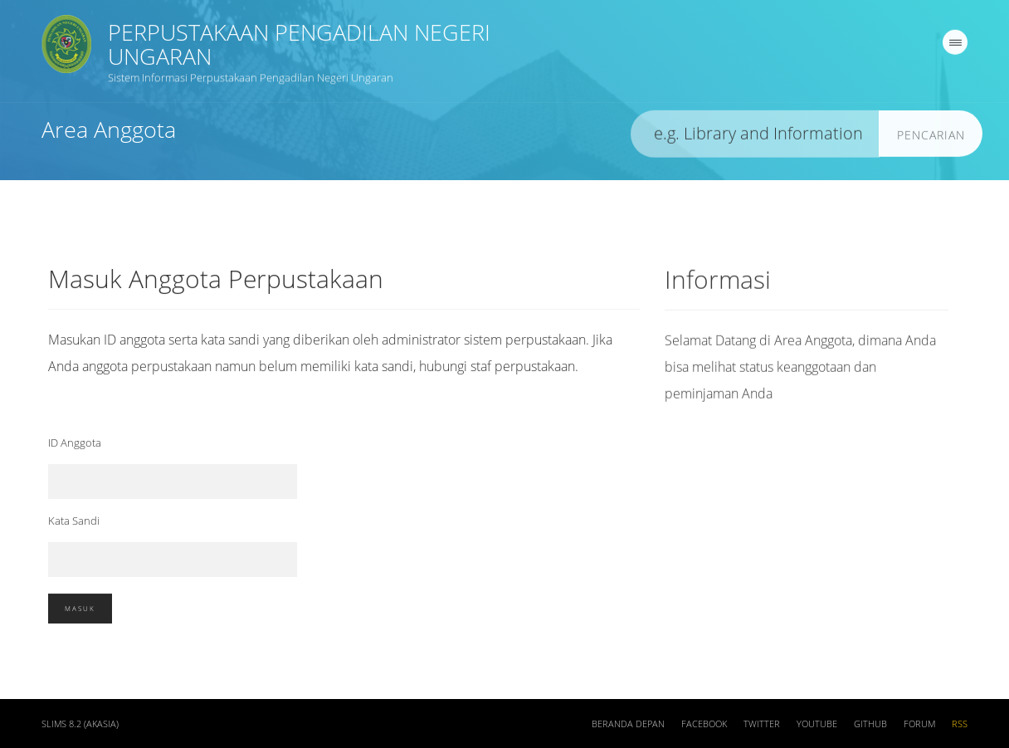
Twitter (761, 727)
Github (870, 727)
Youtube (817, 727)
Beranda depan (628, 727)
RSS (960, 727)
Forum (919, 727)
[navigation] (955, 45)
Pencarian (931, 138)
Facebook (704, 727)
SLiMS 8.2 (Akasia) (80, 727)
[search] (755, 137)
